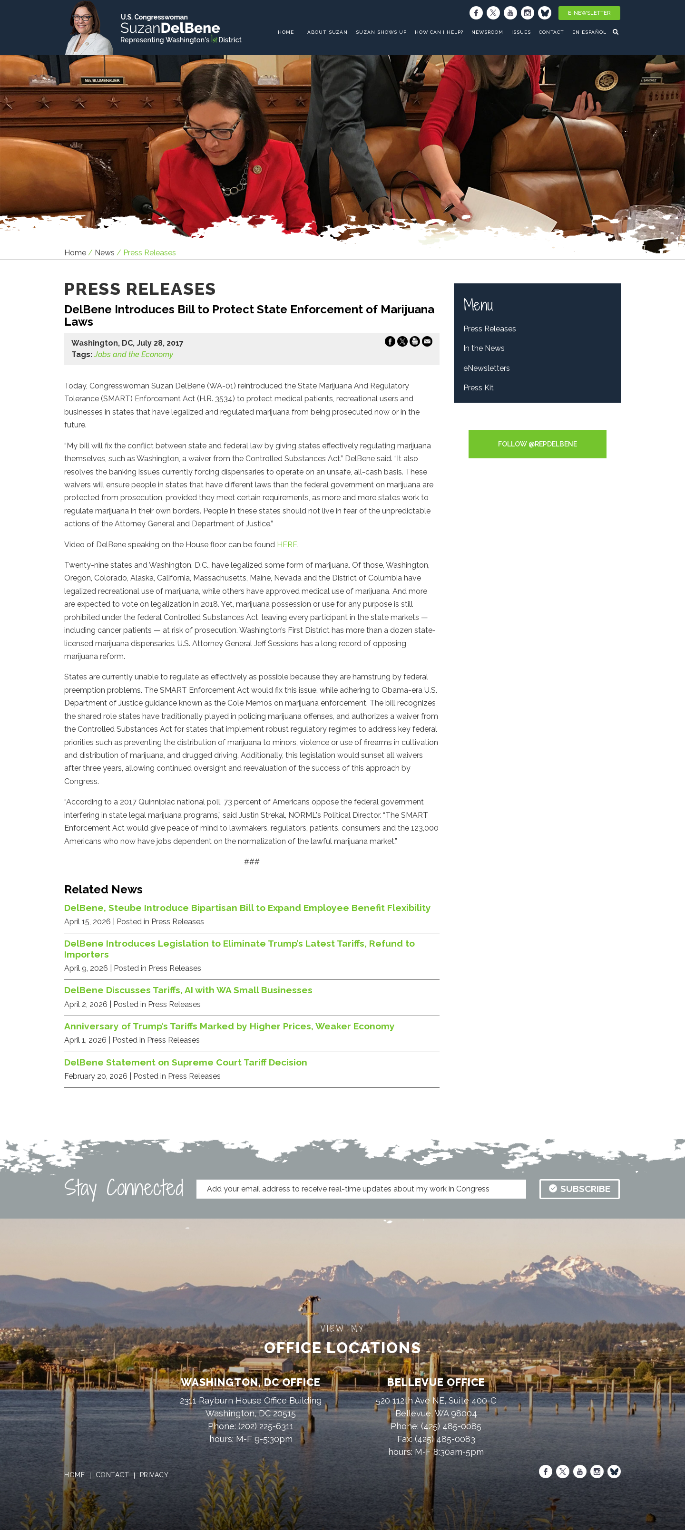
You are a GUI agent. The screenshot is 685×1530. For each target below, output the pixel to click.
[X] (493, 12)
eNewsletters (486, 368)
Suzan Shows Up (381, 32)
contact (112, 1475)
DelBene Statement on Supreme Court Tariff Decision (185, 1062)
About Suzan (327, 32)
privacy (154, 1475)
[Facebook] (476, 12)
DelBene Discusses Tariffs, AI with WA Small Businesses (188, 990)
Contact (552, 32)
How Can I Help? (439, 32)
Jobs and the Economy (133, 354)
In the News (484, 348)
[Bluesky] (544, 12)
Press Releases (489, 328)
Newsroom (487, 32)
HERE (287, 544)
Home (75, 252)
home (286, 32)
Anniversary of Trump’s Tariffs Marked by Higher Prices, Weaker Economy (229, 1026)
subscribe (579, 1188)
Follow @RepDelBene (537, 444)
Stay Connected (123, 1188)
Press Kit (478, 387)
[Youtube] (510, 12)
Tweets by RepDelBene (537, 423)
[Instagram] (527, 12)
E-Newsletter (589, 13)
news (105, 252)
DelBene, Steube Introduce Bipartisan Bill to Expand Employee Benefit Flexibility (247, 907)
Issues (521, 32)
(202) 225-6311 (266, 1426)
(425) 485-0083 (445, 1439)
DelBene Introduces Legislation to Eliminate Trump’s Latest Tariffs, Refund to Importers (239, 948)
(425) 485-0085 (451, 1426)
